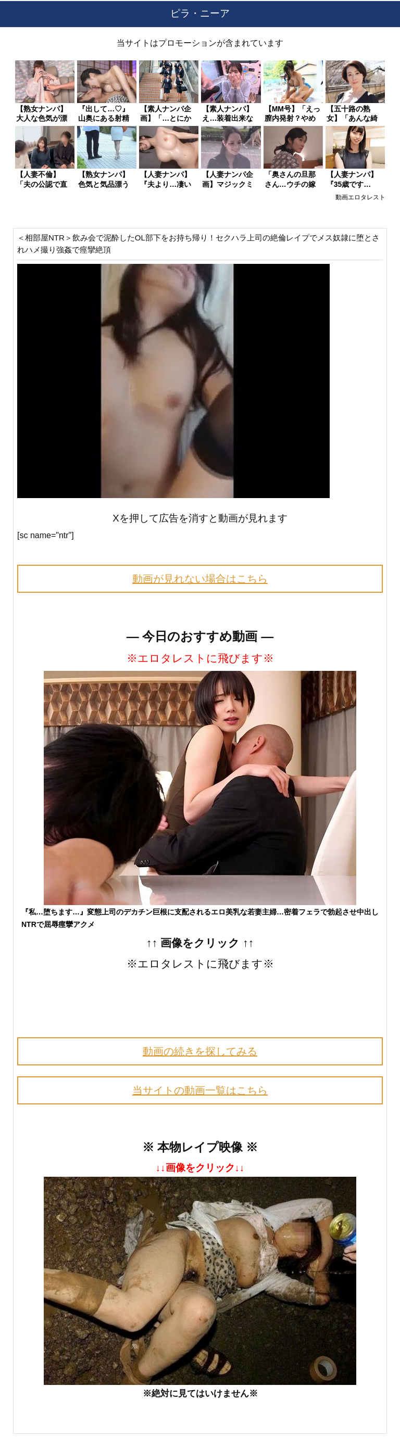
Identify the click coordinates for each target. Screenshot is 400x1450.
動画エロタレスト (360, 197)
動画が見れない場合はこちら (200, 578)
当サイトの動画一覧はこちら (200, 1090)
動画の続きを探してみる (200, 1051)
